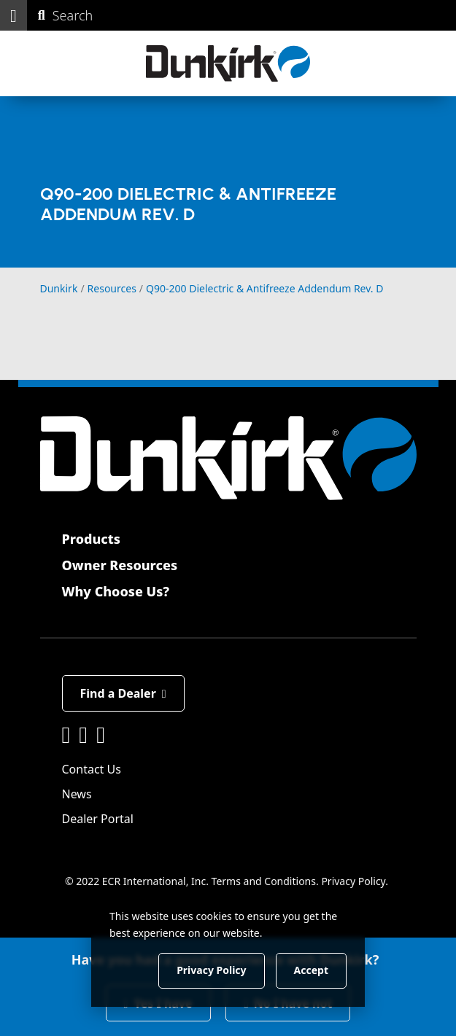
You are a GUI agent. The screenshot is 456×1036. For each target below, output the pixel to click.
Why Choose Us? (116, 591)
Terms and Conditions (264, 881)
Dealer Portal (98, 819)
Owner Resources (120, 565)
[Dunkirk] (228, 63)
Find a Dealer (123, 693)
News (77, 794)
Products (91, 539)
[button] (13, 15)
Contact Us (91, 769)
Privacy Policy (353, 881)
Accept (311, 970)
